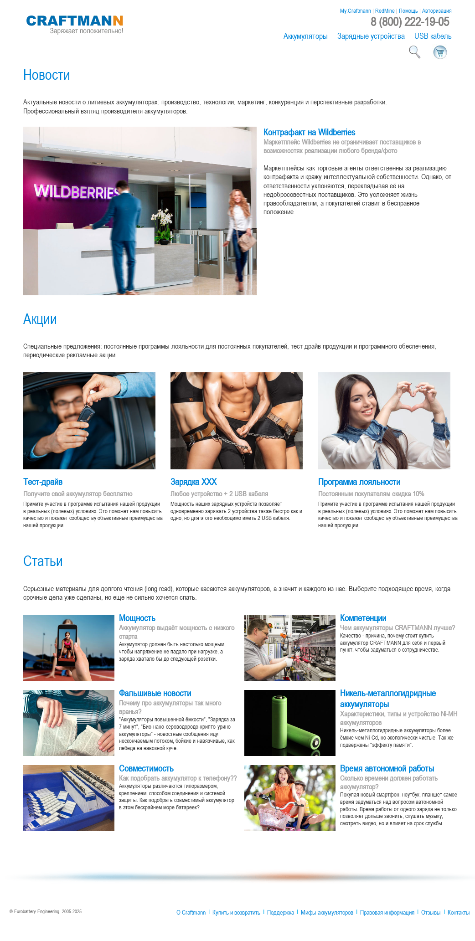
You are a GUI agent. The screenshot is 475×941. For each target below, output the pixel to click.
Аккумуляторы (306, 35)
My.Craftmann (355, 10)
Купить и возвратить (236, 912)
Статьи (43, 560)
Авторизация (437, 10)
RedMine (385, 10)
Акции (40, 318)
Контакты (459, 912)
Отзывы (431, 912)
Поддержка (280, 912)
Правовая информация (387, 912)
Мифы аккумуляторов (327, 912)
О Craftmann (191, 912)
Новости (46, 74)
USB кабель (433, 35)
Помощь (408, 10)
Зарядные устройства (371, 35)
